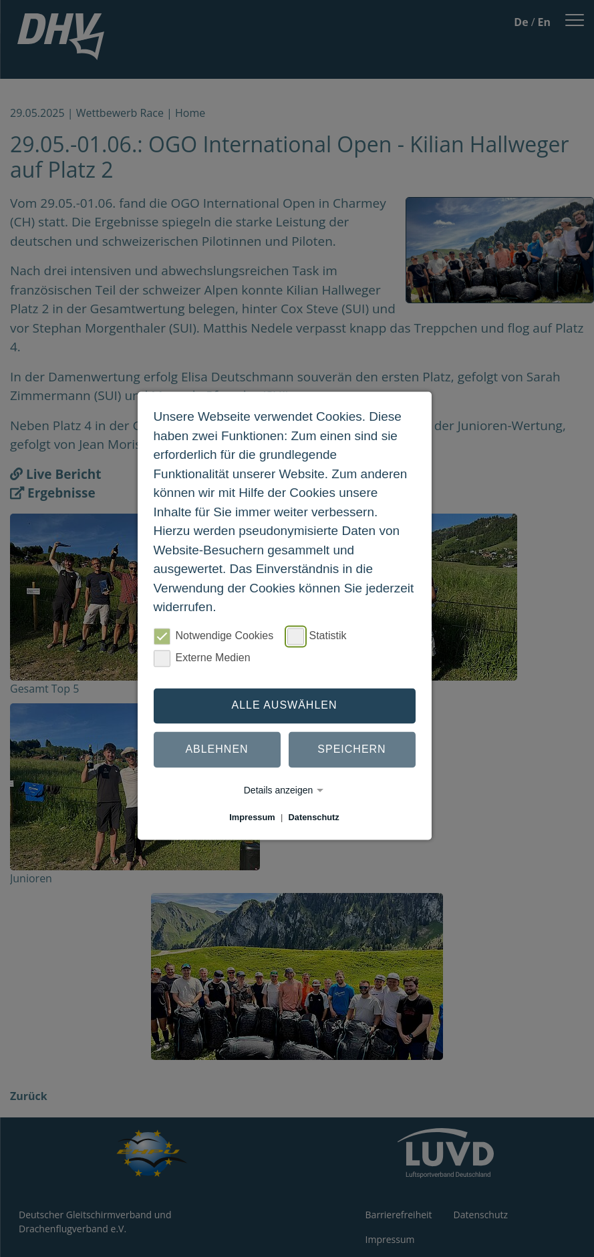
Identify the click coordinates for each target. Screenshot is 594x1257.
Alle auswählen (284, 705)
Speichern (351, 749)
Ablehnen (216, 749)
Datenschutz (314, 817)
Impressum (252, 817)
